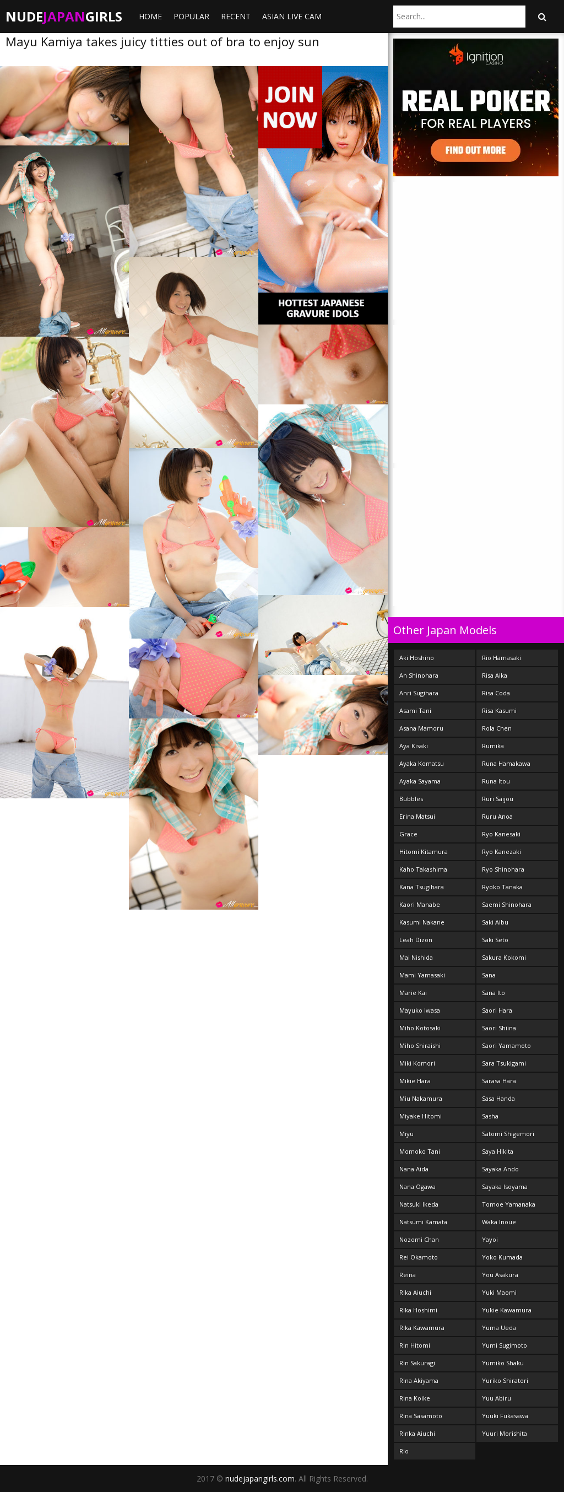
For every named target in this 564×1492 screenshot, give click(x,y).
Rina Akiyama (418, 1380)
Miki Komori (417, 1063)
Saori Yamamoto (506, 1045)
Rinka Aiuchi (417, 1433)
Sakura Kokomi (504, 957)
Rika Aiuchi (415, 1292)
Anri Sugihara (418, 693)
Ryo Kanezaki (501, 851)
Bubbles (411, 798)
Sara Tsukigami (504, 1063)
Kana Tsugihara (421, 887)
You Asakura (500, 1275)
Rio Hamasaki (501, 657)
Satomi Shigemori (508, 1133)
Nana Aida (414, 1169)
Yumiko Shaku (503, 1363)
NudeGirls (64, 16)
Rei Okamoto (418, 1257)
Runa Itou (496, 781)
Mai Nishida (416, 957)
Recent (236, 16)
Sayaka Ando (500, 1169)
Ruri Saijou (497, 798)
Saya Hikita (497, 1151)
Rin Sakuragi (417, 1363)
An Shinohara (418, 675)
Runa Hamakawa (506, 763)
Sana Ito (493, 992)
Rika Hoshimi (418, 1310)
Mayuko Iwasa (419, 1010)
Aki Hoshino (416, 657)
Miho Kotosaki (420, 1028)
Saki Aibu (495, 922)
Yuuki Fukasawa (505, 1416)
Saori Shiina (499, 1028)
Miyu (406, 1133)
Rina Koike (414, 1398)
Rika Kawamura (421, 1327)
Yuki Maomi (499, 1292)
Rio (404, 1451)
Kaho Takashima (423, 869)
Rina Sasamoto (420, 1416)
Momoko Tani (419, 1151)
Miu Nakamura (420, 1098)
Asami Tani (415, 710)
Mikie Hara (415, 1081)
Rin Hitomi (414, 1345)
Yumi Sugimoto (504, 1345)
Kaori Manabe (419, 904)
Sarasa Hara (499, 1081)
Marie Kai (413, 992)
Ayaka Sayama (420, 781)
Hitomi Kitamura (423, 851)
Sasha (490, 1116)
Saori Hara (497, 1010)
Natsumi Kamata (423, 1222)
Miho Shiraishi (420, 1045)
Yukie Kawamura (507, 1310)
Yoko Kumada (502, 1257)
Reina (407, 1275)
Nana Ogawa (417, 1186)
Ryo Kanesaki (501, 834)
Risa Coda (496, 693)
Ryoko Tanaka (502, 887)
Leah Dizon (415, 940)
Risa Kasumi (499, 710)
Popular (191, 16)
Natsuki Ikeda (418, 1204)
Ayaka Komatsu (421, 763)
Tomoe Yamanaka (508, 1204)
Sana (489, 975)
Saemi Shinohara (507, 904)
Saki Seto (495, 940)
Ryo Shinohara (503, 869)
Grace (408, 834)
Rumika (493, 746)
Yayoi (490, 1239)
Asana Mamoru (421, 728)
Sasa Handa (498, 1098)
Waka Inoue (499, 1222)
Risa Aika (494, 675)
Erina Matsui (417, 816)
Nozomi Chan (419, 1239)
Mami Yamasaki (422, 975)
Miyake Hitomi (420, 1116)
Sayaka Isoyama (505, 1186)
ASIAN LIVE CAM (292, 16)
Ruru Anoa (497, 816)
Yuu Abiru (496, 1398)
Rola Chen (497, 728)
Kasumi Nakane (421, 922)
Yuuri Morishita (504, 1433)
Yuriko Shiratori (505, 1380)
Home (150, 16)
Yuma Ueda (499, 1327)
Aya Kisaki (413, 746)
